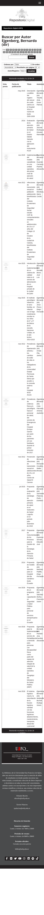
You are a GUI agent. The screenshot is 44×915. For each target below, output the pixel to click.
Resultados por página (25, 67)
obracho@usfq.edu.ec (22, 798)
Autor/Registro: (14, 71)
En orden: (36, 64)
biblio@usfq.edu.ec (22, 849)
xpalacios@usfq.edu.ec (22, 808)
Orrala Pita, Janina (39, 353)
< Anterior (22, 81)
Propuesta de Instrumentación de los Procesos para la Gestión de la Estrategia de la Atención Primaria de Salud (32, 544)
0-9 (7, 49)
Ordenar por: (9, 64)
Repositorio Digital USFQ (13, 28)
